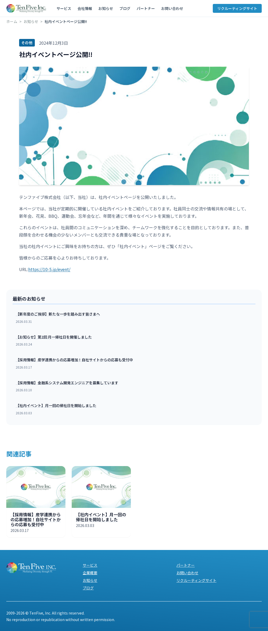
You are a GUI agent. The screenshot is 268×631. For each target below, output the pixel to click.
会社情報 (84, 8)
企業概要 (90, 572)
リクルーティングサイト (237, 8)
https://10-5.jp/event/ (49, 269)
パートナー (146, 8)
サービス (64, 8)
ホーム (11, 21)
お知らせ (105, 8)
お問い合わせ (172, 8)
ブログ (124, 8)
